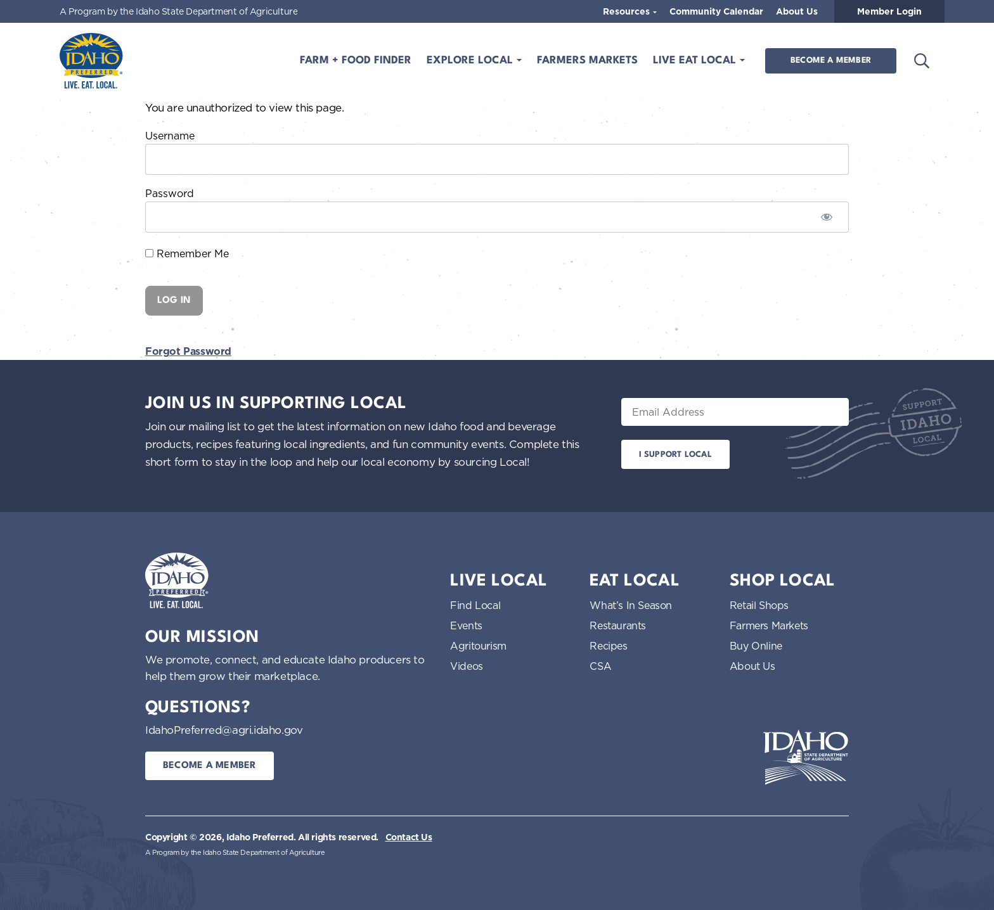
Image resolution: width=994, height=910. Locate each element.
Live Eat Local (696, 60)
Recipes (608, 645)
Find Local (475, 605)
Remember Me (187, 253)
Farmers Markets (587, 60)
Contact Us (408, 837)
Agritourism (478, 645)
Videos (466, 666)
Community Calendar (716, 11)
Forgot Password (188, 351)
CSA (600, 666)
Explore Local (471, 60)
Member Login (889, 11)
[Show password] (826, 217)
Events (466, 625)
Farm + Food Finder (355, 60)
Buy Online (756, 645)
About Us (797, 11)
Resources (627, 11)
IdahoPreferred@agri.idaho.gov (223, 729)
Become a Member (831, 60)
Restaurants (618, 625)
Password (169, 193)
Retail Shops (759, 605)
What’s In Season (631, 605)
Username (170, 135)
